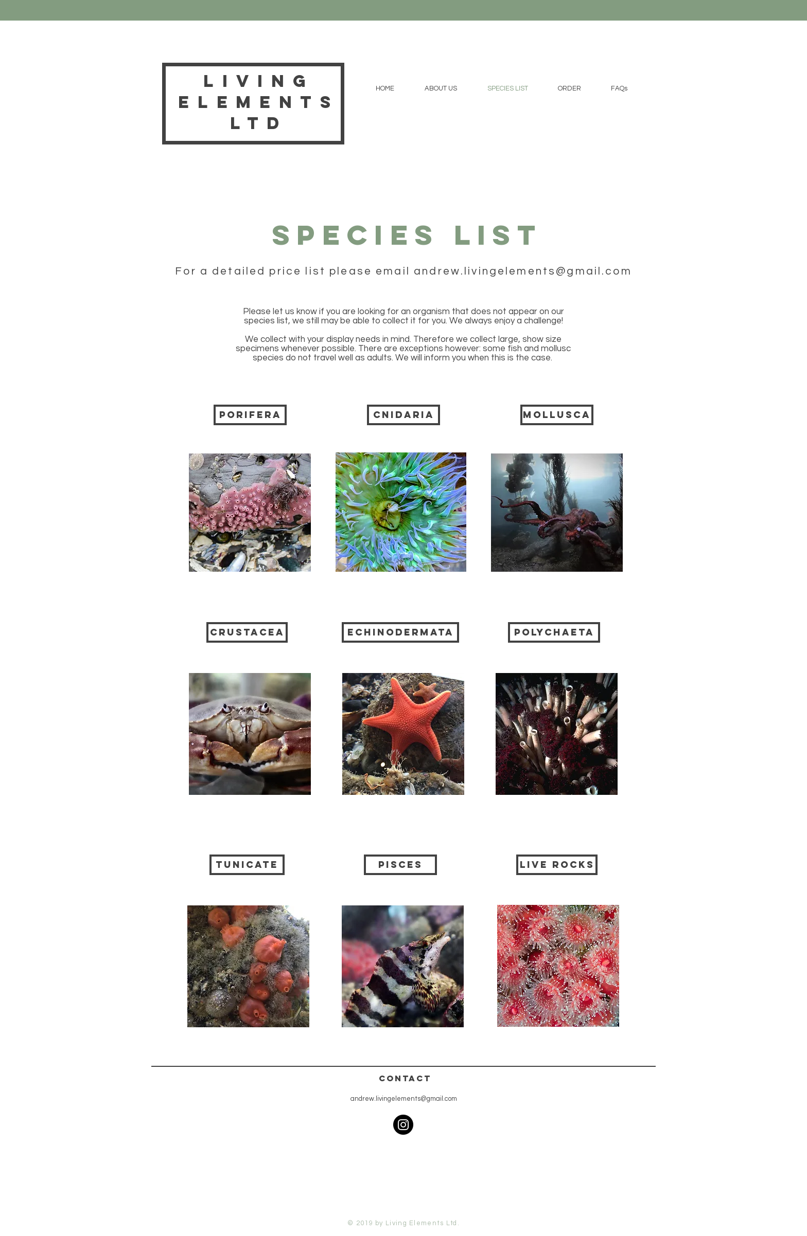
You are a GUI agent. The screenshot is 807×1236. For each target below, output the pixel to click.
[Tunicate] (247, 865)
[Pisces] (400, 865)
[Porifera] (250, 415)
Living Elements (259, 91)
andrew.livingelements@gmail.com (523, 271)
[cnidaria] (403, 415)
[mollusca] (556, 415)
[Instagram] (403, 1125)
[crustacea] (247, 632)
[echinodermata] (400, 632)
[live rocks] (557, 865)
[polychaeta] (554, 632)
